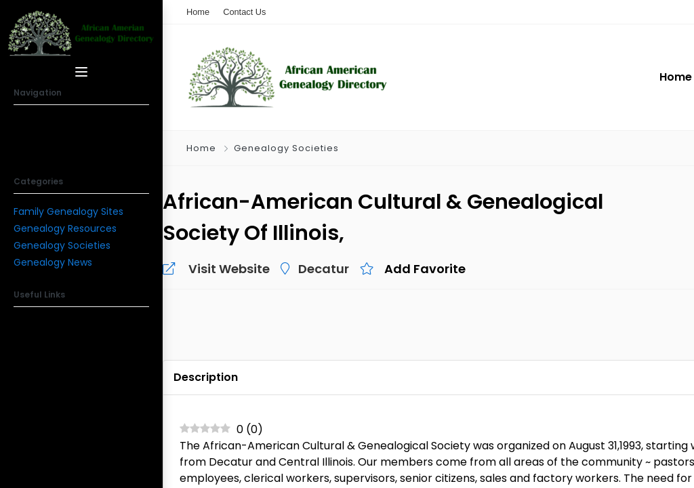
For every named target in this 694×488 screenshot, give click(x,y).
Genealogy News (53, 262)
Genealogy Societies (62, 245)
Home (201, 148)
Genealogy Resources (65, 228)
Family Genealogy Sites (68, 211)
